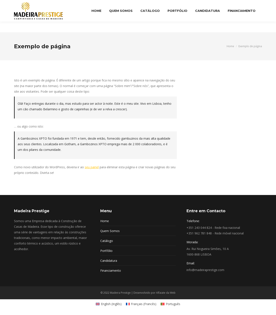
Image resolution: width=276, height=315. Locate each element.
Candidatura (108, 261)
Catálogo (106, 241)
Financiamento (110, 270)
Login (256, 5)
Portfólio (106, 251)
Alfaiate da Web (166, 293)
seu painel (92, 167)
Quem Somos (110, 231)
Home (104, 221)
